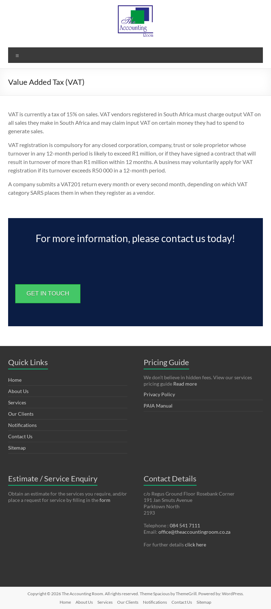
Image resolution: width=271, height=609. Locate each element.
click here (195, 544)
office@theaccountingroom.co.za (194, 532)
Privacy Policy (159, 394)
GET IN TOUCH (47, 293)
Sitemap (17, 448)
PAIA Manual (158, 406)
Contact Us (20, 436)
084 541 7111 (185, 525)
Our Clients (21, 414)
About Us (18, 391)
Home (15, 380)
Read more (185, 384)
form (105, 500)
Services (17, 402)
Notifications (22, 425)
